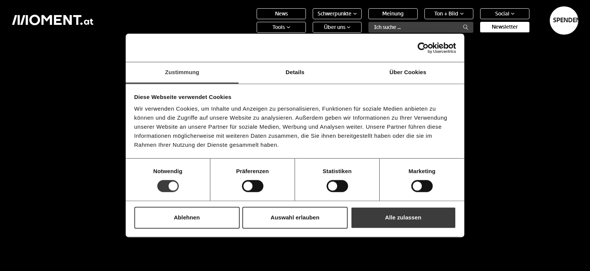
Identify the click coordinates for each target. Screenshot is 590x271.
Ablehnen (187, 217)
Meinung (362, 20)
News (250, 20)
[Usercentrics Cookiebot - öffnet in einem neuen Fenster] (423, 47)
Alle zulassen (403, 217)
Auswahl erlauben (295, 217)
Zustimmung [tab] (182, 72)
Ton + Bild (418, 20)
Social (474, 20)
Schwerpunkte (306, 20)
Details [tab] (295, 72)
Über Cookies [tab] (407, 72)
